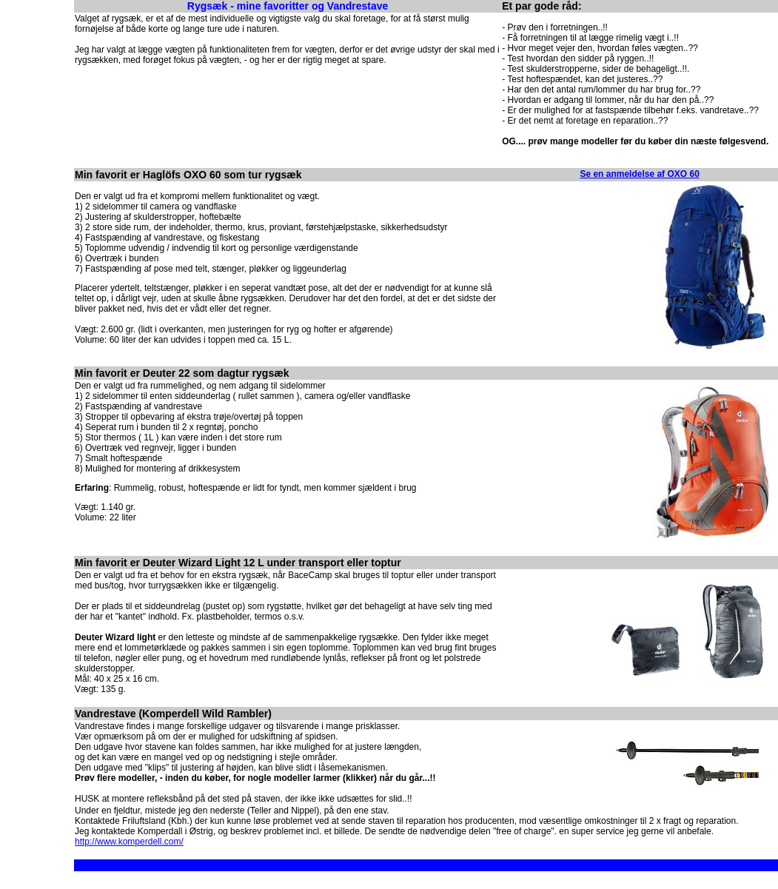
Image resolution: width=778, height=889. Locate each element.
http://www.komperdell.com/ (129, 841)
